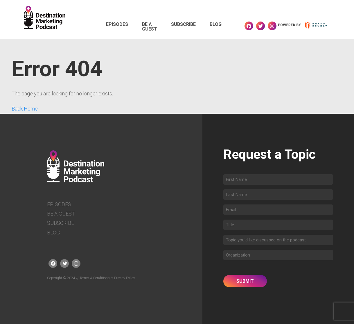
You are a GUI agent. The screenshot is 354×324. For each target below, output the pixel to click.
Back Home (25, 109)
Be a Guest (149, 24)
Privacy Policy (124, 278)
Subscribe (183, 22)
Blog (216, 22)
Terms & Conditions (95, 278)
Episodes (117, 22)
